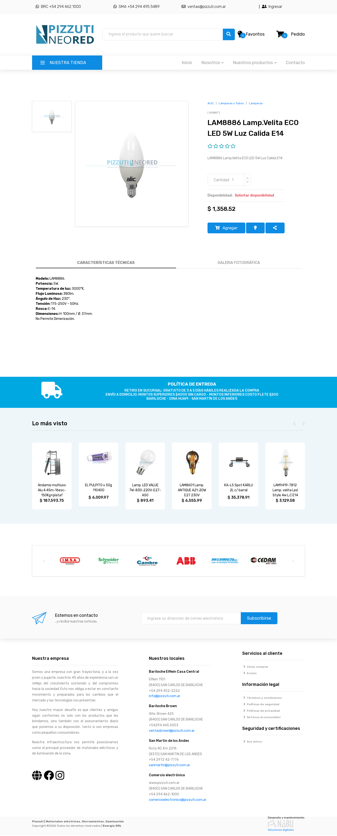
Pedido (298, 34)
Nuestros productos (255, 62)
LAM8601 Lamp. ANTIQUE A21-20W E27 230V (192, 491)
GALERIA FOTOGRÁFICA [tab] (239, 263)
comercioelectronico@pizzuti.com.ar (177, 800)
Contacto (295, 62)
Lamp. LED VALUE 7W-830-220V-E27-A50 (145, 491)
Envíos (249, 674)
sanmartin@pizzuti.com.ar (169, 766)
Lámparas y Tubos (231, 103)
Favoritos (255, 34)
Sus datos (252, 742)
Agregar (227, 228)
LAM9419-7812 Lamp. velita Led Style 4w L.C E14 (285, 491)
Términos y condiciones (262, 698)
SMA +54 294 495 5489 (136, 6)
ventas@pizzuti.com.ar (204, 6)
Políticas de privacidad (261, 711)
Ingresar (272, 6)
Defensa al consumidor (261, 718)
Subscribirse (259, 619)
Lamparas (256, 103)
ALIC (211, 103)
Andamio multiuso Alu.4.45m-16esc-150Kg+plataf (52, 491)
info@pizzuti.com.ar (164, 697)
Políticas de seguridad (261, 705)
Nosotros (212, 62)
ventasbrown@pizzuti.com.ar (172, 731)
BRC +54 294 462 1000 (58, 6)
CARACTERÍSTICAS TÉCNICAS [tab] (106, 263)
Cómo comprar (255, 667)
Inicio (187, 62)
